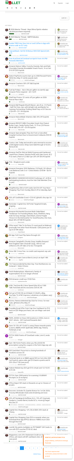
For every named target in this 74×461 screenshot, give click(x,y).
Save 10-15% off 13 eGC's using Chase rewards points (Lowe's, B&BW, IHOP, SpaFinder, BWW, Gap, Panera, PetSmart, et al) (30, 328)
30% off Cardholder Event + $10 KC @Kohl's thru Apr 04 (30, 198)
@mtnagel (60, 78)
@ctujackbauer (61, 237)
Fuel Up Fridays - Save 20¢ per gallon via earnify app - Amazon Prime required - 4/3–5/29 (29, 91)
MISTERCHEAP (25, 34)
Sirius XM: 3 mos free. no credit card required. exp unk (30, 251)
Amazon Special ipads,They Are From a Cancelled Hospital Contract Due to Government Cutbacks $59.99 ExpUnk (30, 135)
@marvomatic (61, 135)
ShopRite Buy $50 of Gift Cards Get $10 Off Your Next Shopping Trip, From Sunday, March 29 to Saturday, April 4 (30, 190)
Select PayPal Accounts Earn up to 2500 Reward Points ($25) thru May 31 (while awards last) (30, 77)
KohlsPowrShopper (30, 80)
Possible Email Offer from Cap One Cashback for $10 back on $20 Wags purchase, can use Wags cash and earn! (29, 310)
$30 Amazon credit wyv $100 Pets (22, 279)
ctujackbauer (21, 232)
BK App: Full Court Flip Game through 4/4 (24, 235)
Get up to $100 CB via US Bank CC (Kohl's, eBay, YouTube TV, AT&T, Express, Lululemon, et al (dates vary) (30, 294)
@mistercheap (61, 53)
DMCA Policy (37, 454)
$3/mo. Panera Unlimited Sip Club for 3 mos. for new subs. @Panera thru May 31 (29, 302)
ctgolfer (21, 260)
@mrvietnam (60, 273)
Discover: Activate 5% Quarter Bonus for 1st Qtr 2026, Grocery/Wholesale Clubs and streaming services (29, 392)
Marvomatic (21, 72)
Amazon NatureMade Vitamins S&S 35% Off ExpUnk (29, 117)
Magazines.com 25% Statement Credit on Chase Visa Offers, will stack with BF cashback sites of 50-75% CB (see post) (30, 437)
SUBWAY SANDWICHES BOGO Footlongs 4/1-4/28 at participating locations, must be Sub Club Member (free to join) (30, 180)
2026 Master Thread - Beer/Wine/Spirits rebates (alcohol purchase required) (28, 30)
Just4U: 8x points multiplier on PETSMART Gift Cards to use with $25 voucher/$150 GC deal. (30, 428)
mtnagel (20, 339)
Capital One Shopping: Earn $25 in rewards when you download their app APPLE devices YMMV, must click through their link (29, 419)
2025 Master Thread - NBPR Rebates (25, 37)
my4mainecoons (22, 281)
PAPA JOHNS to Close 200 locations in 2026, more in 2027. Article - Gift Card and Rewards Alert (29, 319)
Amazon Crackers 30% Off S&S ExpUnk (24, 83)
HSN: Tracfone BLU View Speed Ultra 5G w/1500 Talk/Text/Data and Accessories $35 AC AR (27, 286)
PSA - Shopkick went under (19, 162)
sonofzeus (22, 102)
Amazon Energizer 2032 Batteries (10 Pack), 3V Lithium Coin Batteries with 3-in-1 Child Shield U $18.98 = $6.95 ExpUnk (30, 170)
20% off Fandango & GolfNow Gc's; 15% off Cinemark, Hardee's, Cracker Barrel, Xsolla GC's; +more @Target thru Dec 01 (29, 400)
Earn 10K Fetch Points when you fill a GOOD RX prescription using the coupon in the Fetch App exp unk (30, 344)
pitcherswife (21, 63)
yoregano (21, 94)
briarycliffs (21, 164)
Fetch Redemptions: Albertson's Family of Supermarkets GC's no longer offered (25, 273)
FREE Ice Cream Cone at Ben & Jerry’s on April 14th (28, 258)
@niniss (59, 164)
